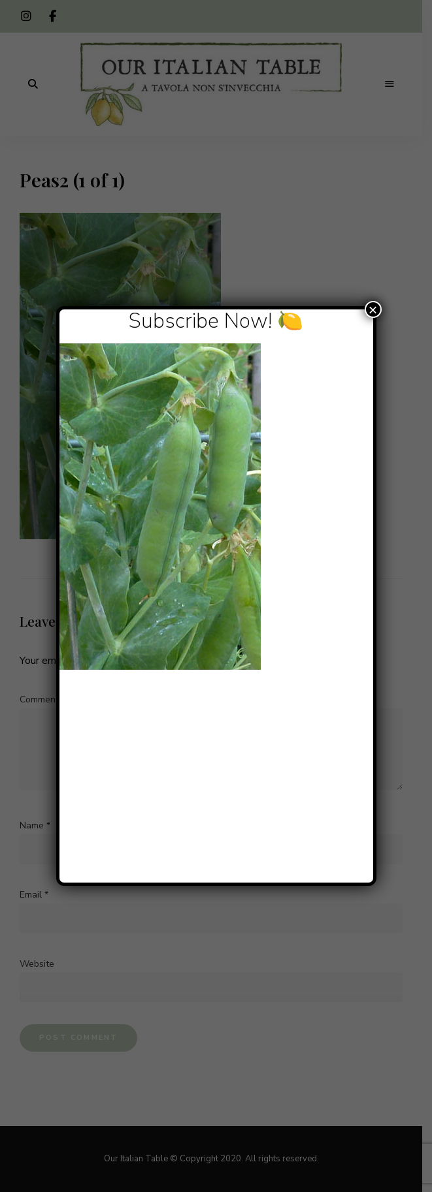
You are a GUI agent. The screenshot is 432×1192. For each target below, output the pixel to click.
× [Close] (372, 309)
